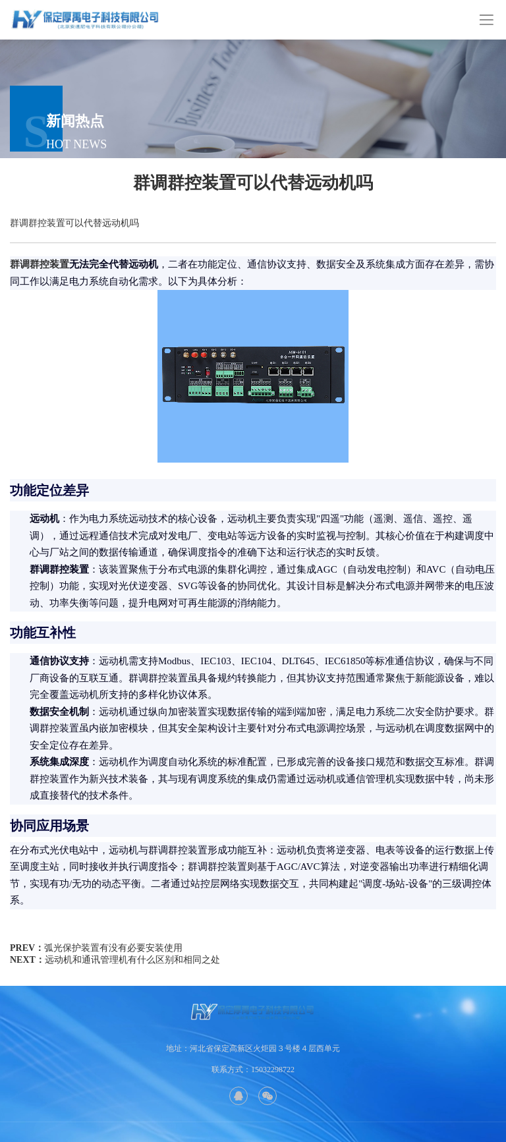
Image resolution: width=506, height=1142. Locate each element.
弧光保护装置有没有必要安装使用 (113, 948)
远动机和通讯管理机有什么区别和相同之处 (132, 960)
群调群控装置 (39, 264)
